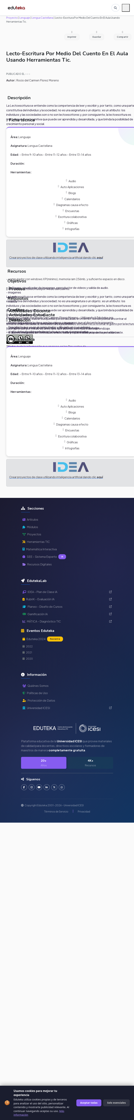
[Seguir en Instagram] (32, 787)
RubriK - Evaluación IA (67, 599)
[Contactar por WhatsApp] (62, 787)
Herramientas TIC (36, 542)
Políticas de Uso (35, 693)
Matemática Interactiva (39, 549)
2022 (27, 646)
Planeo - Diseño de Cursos (67, 606)
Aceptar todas (89, 1102)
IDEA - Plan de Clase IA (67, 592)
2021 (27, 652)
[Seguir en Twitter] (55, 787)
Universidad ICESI (67, 708)
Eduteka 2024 (42, 639)
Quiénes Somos (35, 686)
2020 (27, 658)
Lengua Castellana (42, 17)
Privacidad (84, 811)
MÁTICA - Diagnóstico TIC (67, 621)
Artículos (30, 519)
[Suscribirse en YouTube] (39, 787)
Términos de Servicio (56, 811)
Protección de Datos (38, 700)
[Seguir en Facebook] (24, 787)
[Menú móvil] (126, 8)
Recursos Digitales (37, 564)
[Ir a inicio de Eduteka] (16, 7)
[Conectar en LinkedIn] (47, 787)
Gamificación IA (67, 614)
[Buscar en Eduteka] (115, 8)
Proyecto (12, 17)
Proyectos (31, 534)
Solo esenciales (116, 1102)
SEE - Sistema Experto (44, 556)
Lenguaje (24, 17)
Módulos (30, 527)
